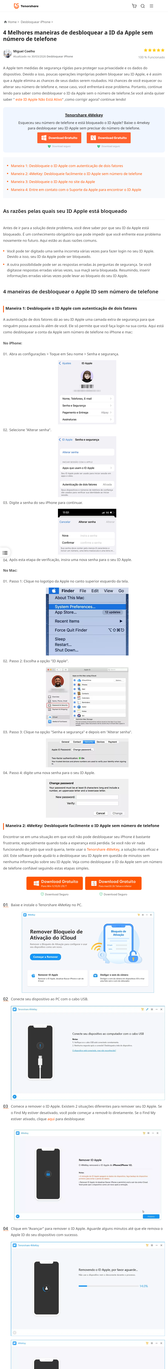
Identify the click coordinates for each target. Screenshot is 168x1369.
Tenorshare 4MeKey (103, 849)
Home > (13, 22)
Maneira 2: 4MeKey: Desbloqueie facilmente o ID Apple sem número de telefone (76, 173)
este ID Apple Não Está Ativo (38, 99)
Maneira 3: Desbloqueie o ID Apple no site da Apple (53, 181)
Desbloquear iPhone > (37, 22)
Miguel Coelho (24, 51)
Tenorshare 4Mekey (84, 115)
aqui (51, 1119)
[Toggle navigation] (150, 6)
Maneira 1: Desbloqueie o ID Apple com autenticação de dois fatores (67, 165)
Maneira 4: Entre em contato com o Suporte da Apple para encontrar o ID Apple (76, 189)
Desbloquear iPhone (60, 56)
